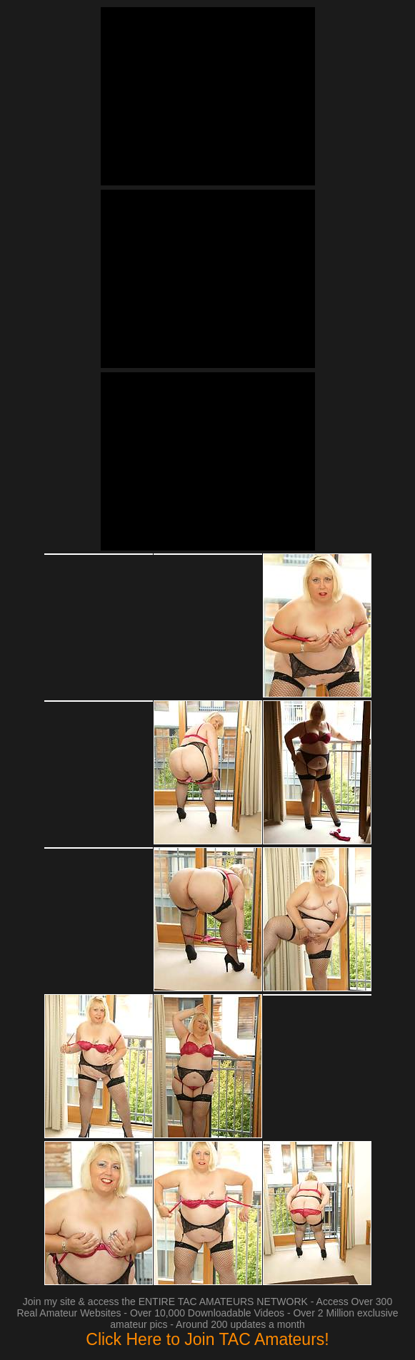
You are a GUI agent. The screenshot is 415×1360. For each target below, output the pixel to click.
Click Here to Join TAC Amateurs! (207, 1339)
